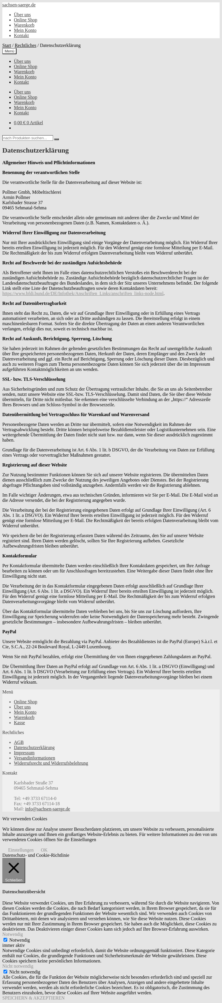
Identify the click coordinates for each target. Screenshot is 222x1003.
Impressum (24, 752)
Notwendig (19, 940)
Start (6, 45)
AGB (19, 742)
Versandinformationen (34, 757)
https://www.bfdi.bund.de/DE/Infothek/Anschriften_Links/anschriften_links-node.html (82, 293)
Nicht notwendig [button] (17, 966)
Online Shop (25, 19)
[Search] (56, 139)
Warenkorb (24, 25)
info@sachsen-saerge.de (47, 808)
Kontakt (21, 35)
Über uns (22, 14)
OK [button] (44, 850)
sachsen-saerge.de (19, 4)
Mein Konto (25, 30)
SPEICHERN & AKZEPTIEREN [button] (33, 997)
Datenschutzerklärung (34, 747)
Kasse (19, 722)
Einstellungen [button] (21, 850)
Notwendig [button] (12, 934)
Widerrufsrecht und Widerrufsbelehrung (51, 763)
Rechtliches (26, 45)
